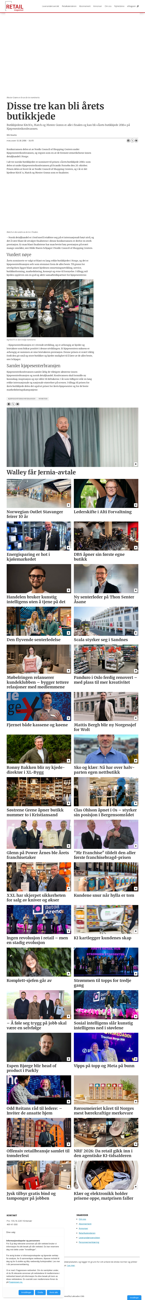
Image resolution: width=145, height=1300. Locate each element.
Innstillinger (134, 1298)
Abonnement (85, 6)
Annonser (97, 6)
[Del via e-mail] (136, 141)
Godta (40, 1292)
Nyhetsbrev (119, 6)
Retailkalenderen (69, 6)
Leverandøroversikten (89, 1237)
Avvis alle (54, 1292)
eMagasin (131, 6)
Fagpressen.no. (16, 1282)
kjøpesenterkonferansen (21, 399)
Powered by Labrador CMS (72, 1296)
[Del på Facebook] (128, 141)
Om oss (108, 6)
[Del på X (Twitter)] (132, 141)
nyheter (43, 399)
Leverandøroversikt (50, 6)
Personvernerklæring (89, 1242)
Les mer (71, 1265)
